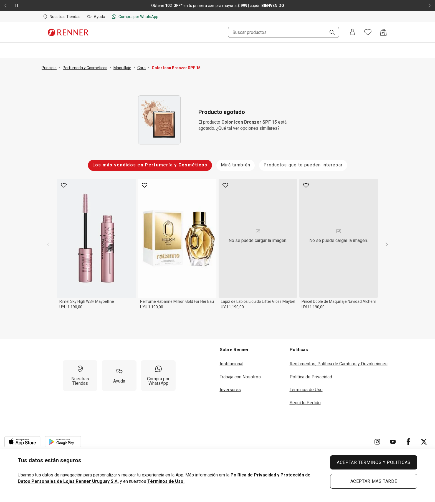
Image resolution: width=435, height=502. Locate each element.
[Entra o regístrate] (352, 32)
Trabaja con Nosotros (240, 376)
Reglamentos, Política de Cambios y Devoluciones (339, 363)
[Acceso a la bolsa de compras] (383, 32)
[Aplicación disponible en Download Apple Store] (22, 441)
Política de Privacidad (311, 376)
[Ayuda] (119, 375)
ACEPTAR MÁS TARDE (373, 481)
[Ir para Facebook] (408, 441)
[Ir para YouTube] (392, 441)
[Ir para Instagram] (377, 441)
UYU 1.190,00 (70, 307)
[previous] (48, 244)
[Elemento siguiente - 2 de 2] (429, 5)
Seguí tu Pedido (305, 402)
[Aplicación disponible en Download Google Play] (63, 441)
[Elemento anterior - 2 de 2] (5, 5)
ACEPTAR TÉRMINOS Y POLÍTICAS (374, 462)
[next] (386, 244)
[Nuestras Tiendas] (80, 375)
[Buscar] (330, 33)
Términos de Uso (306, 389)
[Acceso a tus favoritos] (368, 32)
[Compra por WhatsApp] (158, 375)
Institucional (231, 363)
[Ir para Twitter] (424, 441)
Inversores (230, 389)
